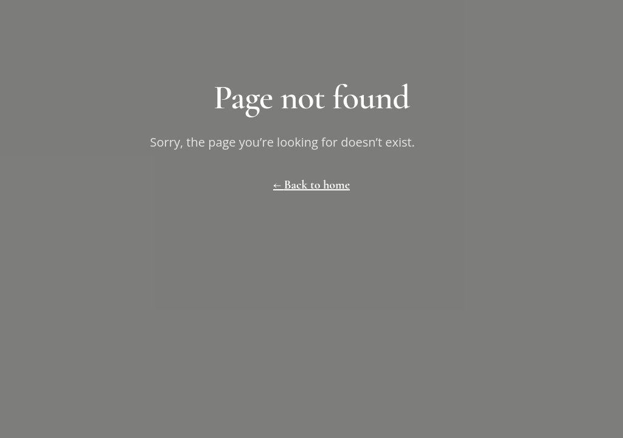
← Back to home (311, 185)
